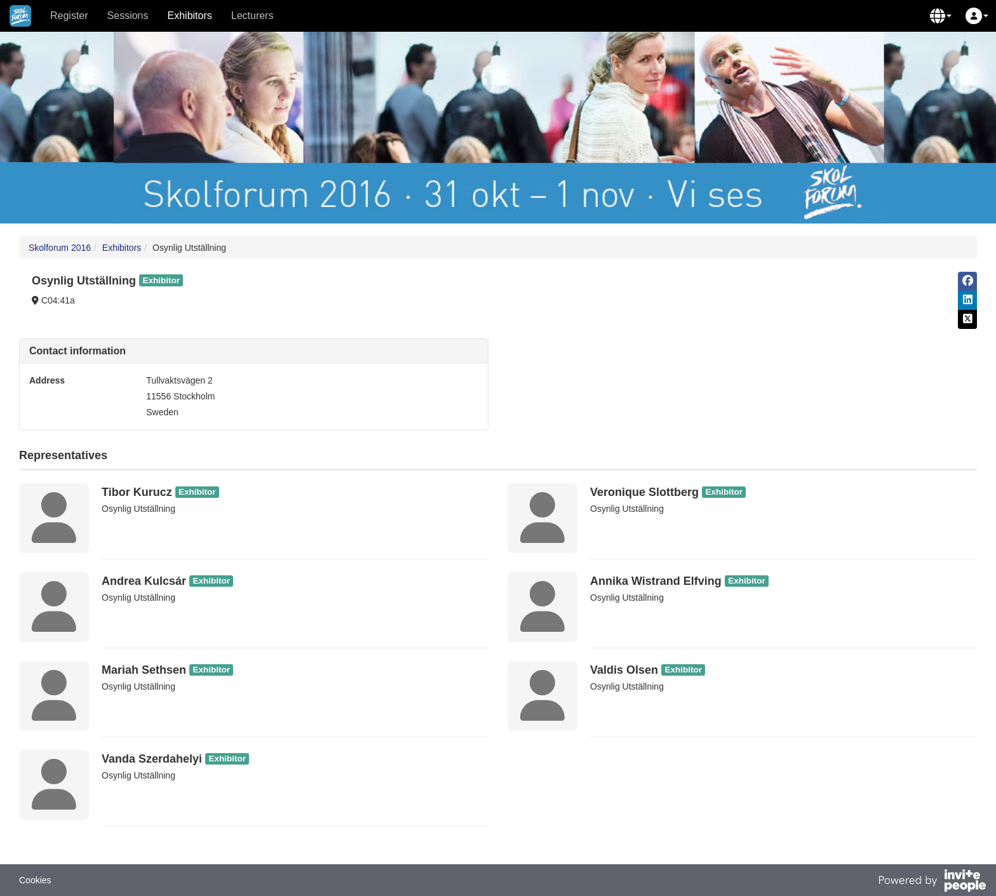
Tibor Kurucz (137, 492)
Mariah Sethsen (144, 670)
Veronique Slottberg (644, 492)
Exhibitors (190, 15)
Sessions (128, 15)
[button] (941, 16)
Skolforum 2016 (60, 248)
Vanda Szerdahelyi (152, 758)
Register (69, 15)
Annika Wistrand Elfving (656, 581)
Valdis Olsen (624, 670)
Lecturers (252, 15)
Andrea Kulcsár (144, 581)
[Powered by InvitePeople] (932, 882)
